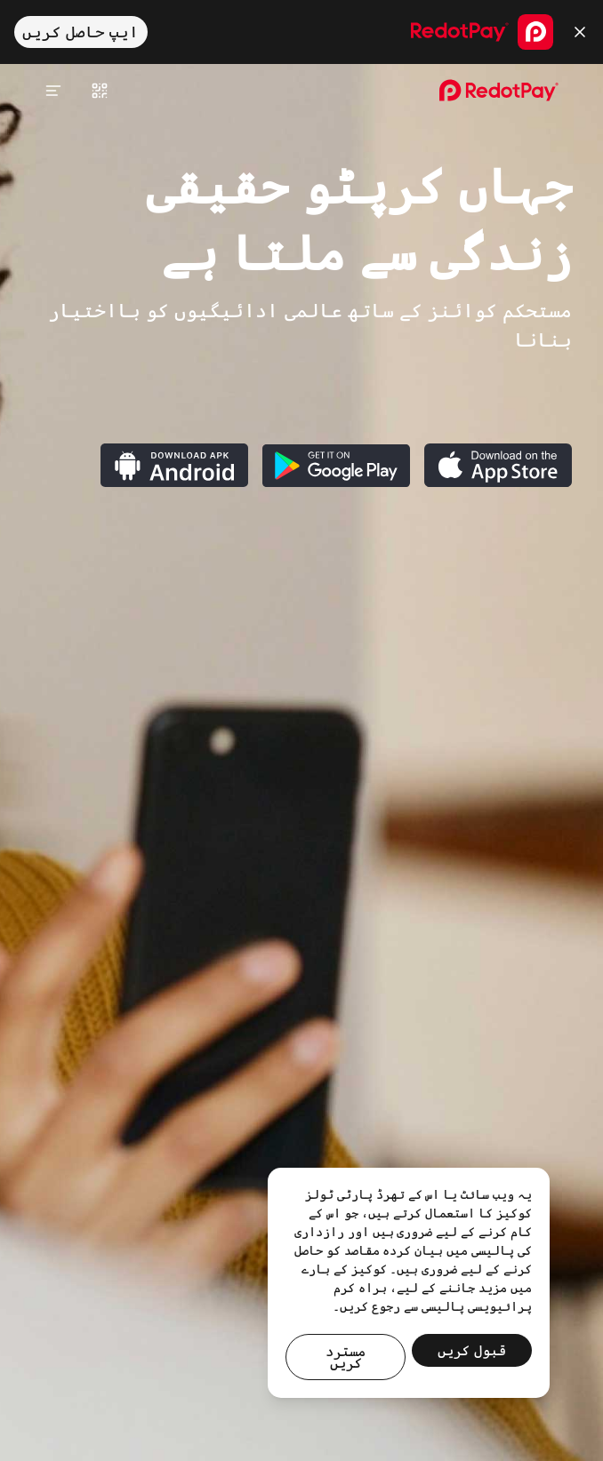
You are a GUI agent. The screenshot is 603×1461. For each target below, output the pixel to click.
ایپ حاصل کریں (80, 32)
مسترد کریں (346, 1357)
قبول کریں (471, 1350)
